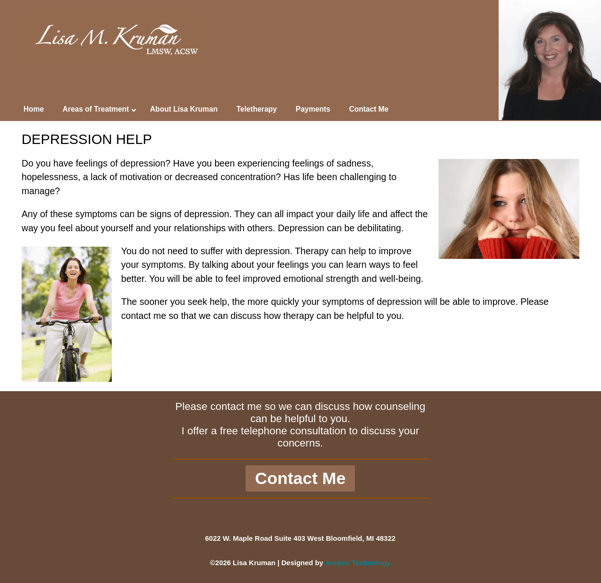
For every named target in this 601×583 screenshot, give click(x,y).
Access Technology (358, 563)
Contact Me (300, 478)
